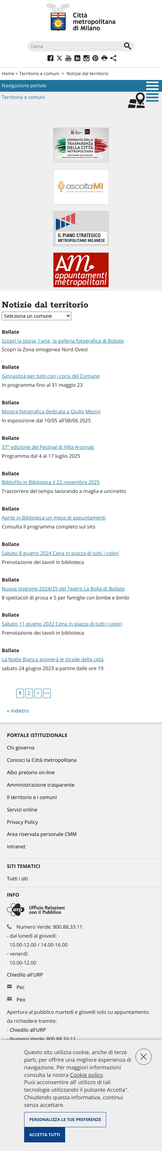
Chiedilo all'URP (25, 975)
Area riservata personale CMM (42, 834)
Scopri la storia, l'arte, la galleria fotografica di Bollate (63, 341)
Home (8, 73)
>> (47, 693)
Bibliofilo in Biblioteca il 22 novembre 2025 (51, 482)
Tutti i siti (17, 879)
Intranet (16, 847)
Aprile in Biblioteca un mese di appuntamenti (54, 518)
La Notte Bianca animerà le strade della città (52, 659)
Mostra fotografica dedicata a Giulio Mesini (51, 411)
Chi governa (20, 748)
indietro (20, 711)
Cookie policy (86, 1075)
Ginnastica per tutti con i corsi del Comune (51, 376)
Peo (21, 1000)
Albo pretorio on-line (31, 772)
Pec (21, 987)
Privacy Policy (22, 822)
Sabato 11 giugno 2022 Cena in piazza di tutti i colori (62, 624)
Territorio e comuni (39, 73)
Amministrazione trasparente (40, 785)
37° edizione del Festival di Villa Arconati (48, 447)
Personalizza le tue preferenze (65, 1119)
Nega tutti (143, 1057)
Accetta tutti (44, 1135)
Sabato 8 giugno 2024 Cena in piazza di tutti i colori (60, 553)
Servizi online (22, 810)
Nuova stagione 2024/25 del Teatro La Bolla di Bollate (63, 589)
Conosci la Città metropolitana (42, 760)
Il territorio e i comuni (32, 797)
